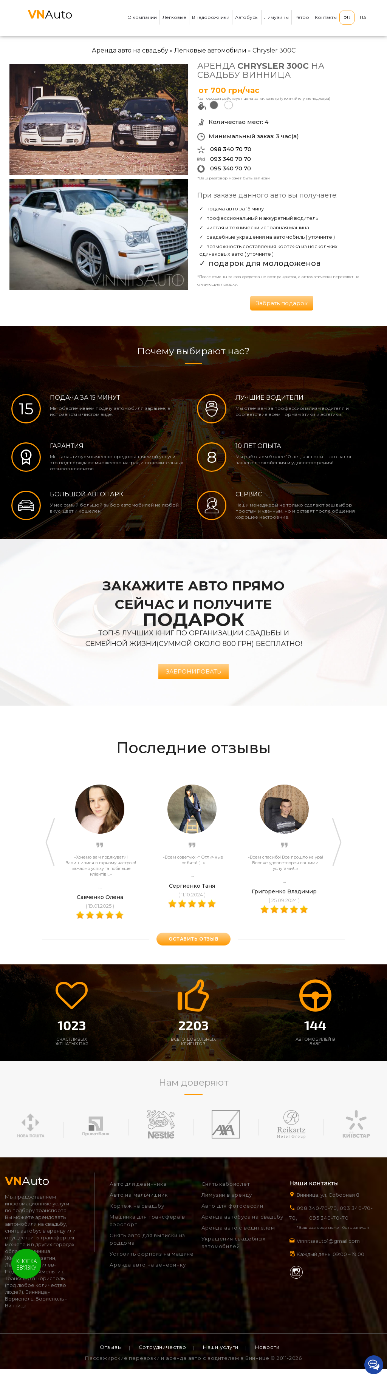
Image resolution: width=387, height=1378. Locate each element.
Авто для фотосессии (232, 1214)
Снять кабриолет (225, 1193)
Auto (50, 15)
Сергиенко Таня (192, 894)
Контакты (326, 17)
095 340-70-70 (328, 1226)
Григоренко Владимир (284, 899)
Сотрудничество (162, 1356)
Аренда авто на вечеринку (148, 1273)
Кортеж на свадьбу (137, 1214)
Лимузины (276, 17)
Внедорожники (210, 17)
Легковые (174, 17)
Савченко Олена (100, 905)
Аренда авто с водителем (238, 1236)
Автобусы (247, 17)
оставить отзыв (193, 947)
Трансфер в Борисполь (35, 1287)
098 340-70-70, (317, 1216)
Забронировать (193, 679)
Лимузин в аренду (226, 1203)
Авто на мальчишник (138, 1203)
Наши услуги (220, 1356)
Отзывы (111, 1356)
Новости (267, 1356)
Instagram (296, 1280)
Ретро (301, 17)
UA (363, 17)
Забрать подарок (282, 303)
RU (347, 17)
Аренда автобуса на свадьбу (242, 1225)
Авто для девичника (138, 1193)
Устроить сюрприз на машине (152, 1262)
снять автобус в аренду (35, 1239)
